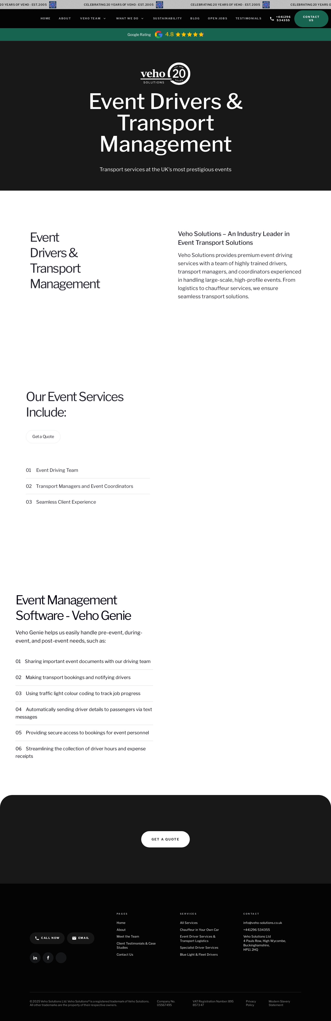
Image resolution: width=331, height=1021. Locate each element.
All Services (189, 923)
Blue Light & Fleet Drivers (199, 954)
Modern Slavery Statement (279, 1003)
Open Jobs (217, 18)
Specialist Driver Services (199, 947)
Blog (195, 18)
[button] (93, 18)
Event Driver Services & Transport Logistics (197, 938)
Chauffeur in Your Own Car (200, 930)
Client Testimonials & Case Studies (136, 945)
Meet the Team (128, 936)
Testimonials (249, 18)
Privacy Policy (251, 1003)
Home (46, 18)
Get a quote (165, 839)
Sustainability (167, 18)
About (65, 18)
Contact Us (311, 18)
